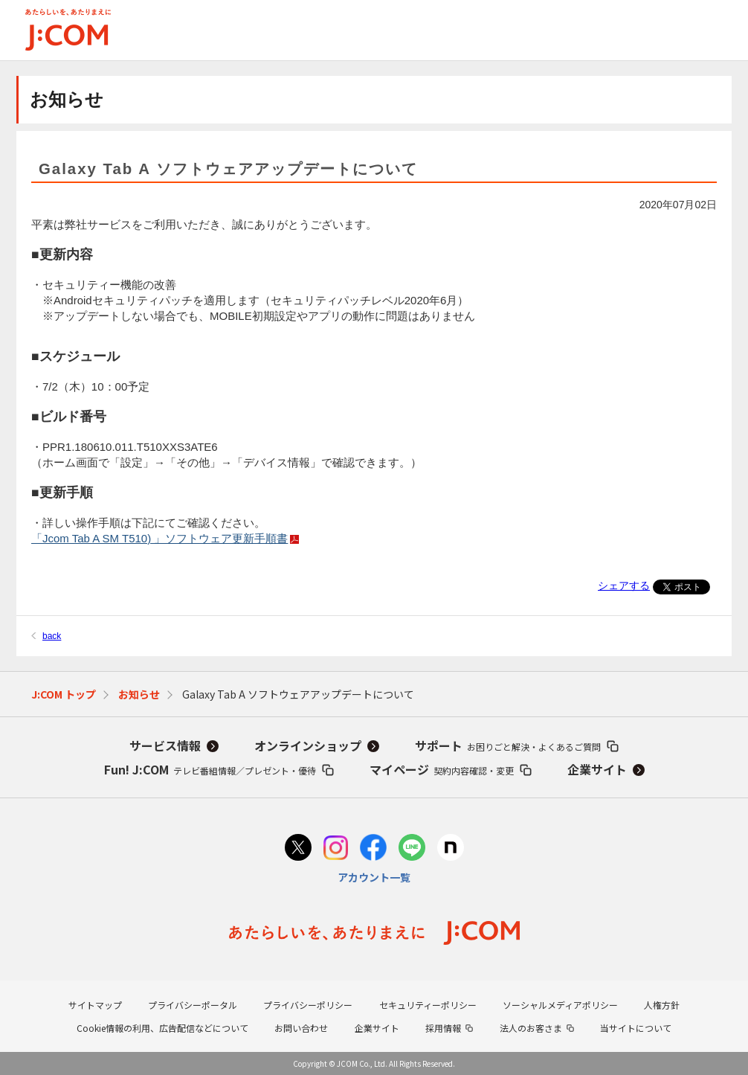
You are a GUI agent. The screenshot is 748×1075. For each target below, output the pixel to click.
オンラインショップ (307, 745)
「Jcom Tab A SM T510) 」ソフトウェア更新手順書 (164, 538)
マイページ (442, 769)
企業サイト (597, 769)
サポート (508, 745)
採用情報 (443, 1027)
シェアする (624, 585)
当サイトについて (635, 1027)
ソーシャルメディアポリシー (560, 1004)
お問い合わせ (301, 1027)
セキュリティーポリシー (428, 1004)
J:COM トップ (63, 694)
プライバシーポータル (192, 1004)
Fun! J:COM (210, 769)
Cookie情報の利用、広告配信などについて (162, 1027)
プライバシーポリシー (307, 1004)
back (51, 636)
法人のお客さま (531, 1027)
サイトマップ (95, 1004)
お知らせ (139, 694)
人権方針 (662, 1004)
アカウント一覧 (374, 877)
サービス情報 (165, 745)
